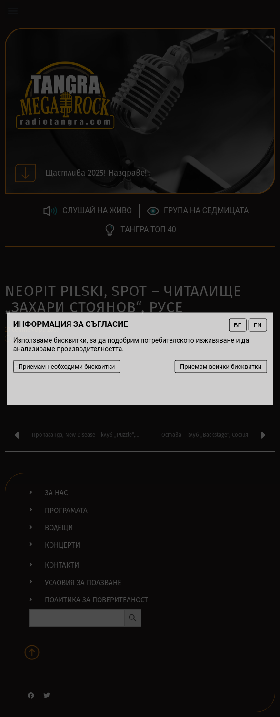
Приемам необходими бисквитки (67, 366)
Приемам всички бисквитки (220, 366)
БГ (237, 324)
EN (258, 324)
